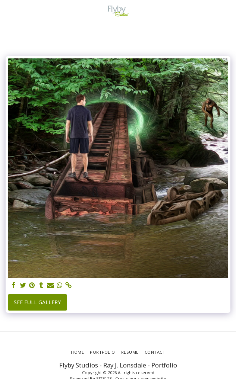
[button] (8, 10)
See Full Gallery (37, 302)
